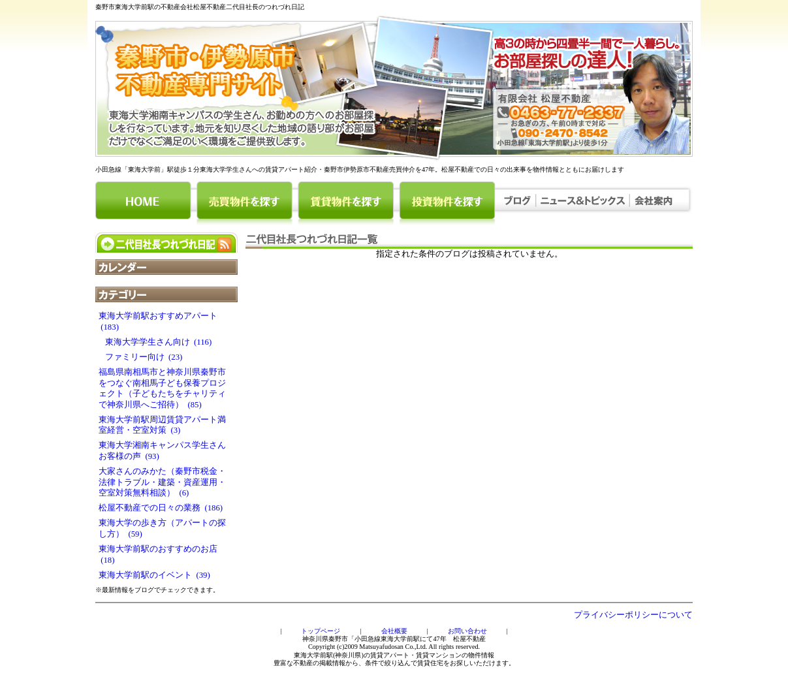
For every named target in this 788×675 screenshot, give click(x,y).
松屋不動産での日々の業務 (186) (161, 507)
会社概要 (394, 631)
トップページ (320, 631)
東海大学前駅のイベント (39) (154, 575)
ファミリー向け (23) (140, 357)
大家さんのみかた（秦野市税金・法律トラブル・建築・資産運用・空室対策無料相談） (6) (162, 482)
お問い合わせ (467, 631)
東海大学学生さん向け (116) (155, 342)
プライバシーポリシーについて (633, 615)
